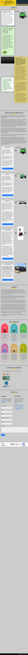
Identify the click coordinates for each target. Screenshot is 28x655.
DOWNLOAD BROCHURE (8, 168)
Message (2, 425)
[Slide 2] (20, 154)
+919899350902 (4, 401)
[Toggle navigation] (26, 2)
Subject (2, 421)
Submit (3, 434)
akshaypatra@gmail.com (19, 404)
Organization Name (4, 417)
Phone (2, 413)
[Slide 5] (23, 273)
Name (2, 410)
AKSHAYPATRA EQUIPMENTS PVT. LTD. (9, 3)
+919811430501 (18, 409)
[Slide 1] (19, 154)
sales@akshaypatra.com (19, 406)
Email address (3, 406)
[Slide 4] (23, 205)
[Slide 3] (22, 154)
